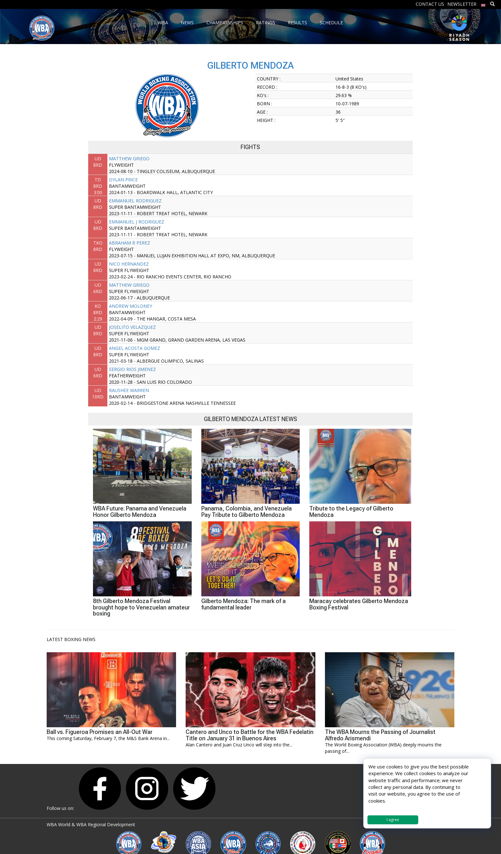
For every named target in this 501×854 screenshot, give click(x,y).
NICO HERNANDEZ (129, 264)
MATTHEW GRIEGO (129, 158)
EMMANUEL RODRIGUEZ (135, 201)
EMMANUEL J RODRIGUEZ (136, 222)
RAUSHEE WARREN (129, 390)
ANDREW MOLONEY (130, 306)
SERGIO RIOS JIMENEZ (132, 369)
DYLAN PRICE (123, 180)
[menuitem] (483, 4)
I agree (393, 819)
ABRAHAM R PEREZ (129, 243)
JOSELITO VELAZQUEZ (132, 327)
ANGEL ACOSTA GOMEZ (134, 348)
